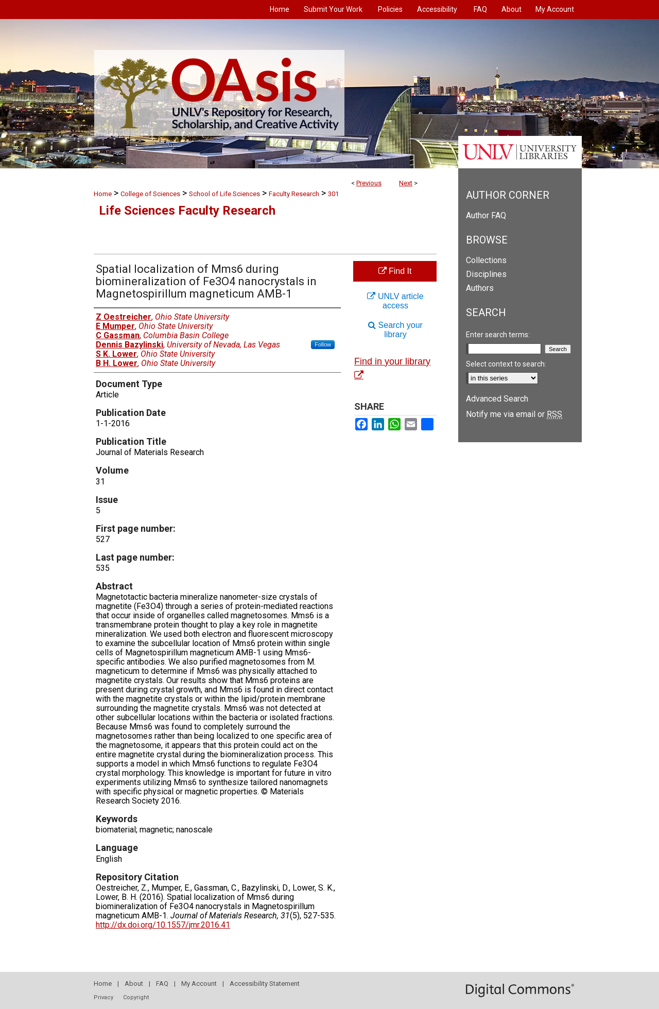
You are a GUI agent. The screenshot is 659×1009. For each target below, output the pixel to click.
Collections (486, 260)
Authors (480, 288)
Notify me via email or (514, 414)
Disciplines (486, 274)
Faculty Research (294, 194)
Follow (323, 344)
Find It (395, 271)
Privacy (103, 997)
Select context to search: (506, 364)
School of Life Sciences (224, 194)
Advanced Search (497, 399)
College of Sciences (150, 194)
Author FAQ (486, 215)
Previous (368, 183)
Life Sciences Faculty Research (187, 210)
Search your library (395, 330)
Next (405, 183)
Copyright (136, 997)
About (134, 983)
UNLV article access (395, 301)
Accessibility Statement (265, 983)
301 (333, 194)
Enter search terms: (498, 334)
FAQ (162, 983)
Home (103, 194)
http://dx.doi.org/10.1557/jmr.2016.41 (163, 925)
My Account (199, 983)
